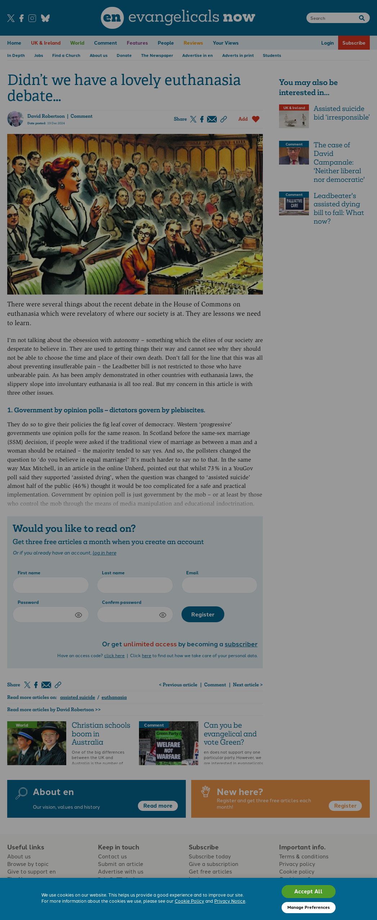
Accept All (308, 891)
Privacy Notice (229, 901)
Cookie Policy (189, 901)
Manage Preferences (308, 907)
